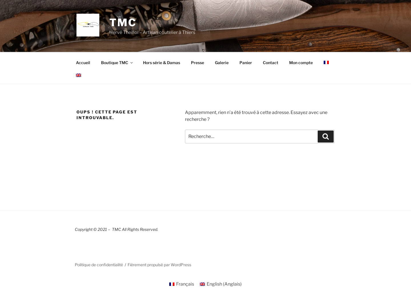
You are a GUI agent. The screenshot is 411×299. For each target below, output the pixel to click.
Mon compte (301, 62)
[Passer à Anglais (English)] (221, 284)
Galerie (222, 62)
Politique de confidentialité (99, 264)
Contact (270, 62)
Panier (245, 62)
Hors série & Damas (161, 62)
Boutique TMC (117, 62)
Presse (197, 62)
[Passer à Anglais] (78, 75)
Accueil (83, 62)
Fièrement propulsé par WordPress (159, 264)
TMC (122, 22)
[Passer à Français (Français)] (181, 284)
